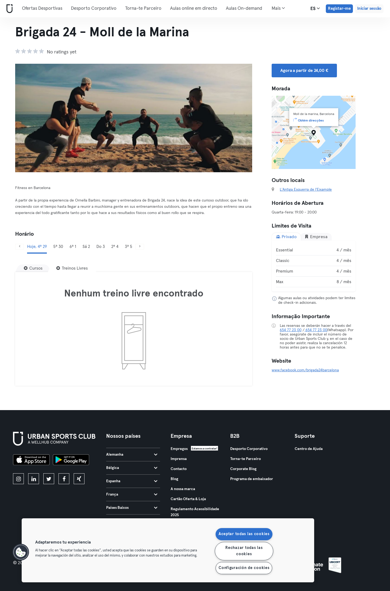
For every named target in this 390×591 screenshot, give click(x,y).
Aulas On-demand (244, 8)
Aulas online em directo (193, 8)
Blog (174, 479)
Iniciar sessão (369, 9)
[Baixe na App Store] (31, 460)
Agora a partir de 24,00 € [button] (304, 70)
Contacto (179, 469)
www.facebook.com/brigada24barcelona (305, 370)
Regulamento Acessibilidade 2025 (195, 512)
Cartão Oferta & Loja (188, 499)
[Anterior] (19, 247)
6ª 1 (73, 247)
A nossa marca (183, 489)
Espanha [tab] (131, 481)
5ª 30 (58, 247)
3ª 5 (128, 247)
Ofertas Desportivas (42, 8)
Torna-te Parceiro (143, 8)
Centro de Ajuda (309, 449)
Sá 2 (86, 247)
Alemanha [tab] (131, 454)
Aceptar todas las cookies (244, 534)
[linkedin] (33, 478)
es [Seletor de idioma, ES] (315, 8)
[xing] (79, 478)
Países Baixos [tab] (131, 507)
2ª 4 (114, 247)
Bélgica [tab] (131, 468)
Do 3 (100, 247)
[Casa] (8, 9)
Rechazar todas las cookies (243, 551)
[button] (21, 552)
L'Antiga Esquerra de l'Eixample (306, 189)
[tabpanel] (313, 266)
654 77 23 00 (290, 330)
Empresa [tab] (315, 236)
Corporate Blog (243, 469)
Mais (278, 8)
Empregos (179, 449)
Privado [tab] (286, 236)
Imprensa (179, 459)
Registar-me (339, 9)
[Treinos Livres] (72, 268)
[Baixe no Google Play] (71, 460)
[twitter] (48, 478)
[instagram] (18, 478)
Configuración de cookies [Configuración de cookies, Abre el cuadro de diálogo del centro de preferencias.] (244, 568)
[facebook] (63, 478)
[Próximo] (139, 247)
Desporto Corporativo (93, 8)
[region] (168, 550)
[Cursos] (33, 268)
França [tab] (131, 494)
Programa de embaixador (251, 479)
